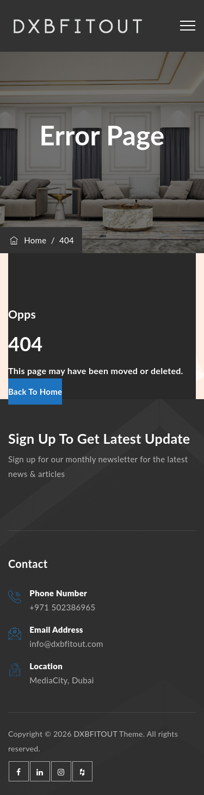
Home (27, 240)
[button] (35, 391)
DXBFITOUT (95, 733)
